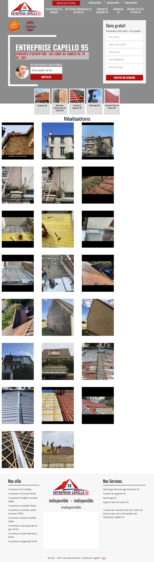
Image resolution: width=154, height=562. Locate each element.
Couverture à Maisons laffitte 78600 (22, 519)
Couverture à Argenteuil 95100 (22, 541)
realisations (66, 3)
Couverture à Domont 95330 (22, 493)
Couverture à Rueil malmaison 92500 (22, 535)
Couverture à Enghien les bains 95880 (23, 499)
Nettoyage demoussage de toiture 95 (79, 10)
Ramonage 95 (118, 10)
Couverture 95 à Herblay (54, 10)
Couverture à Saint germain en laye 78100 (22, 527)
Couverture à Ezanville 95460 (22, 505)
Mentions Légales (91, 558)
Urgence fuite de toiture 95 (135, 10)
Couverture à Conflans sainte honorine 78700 (22, 512)
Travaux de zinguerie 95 (102, 10)
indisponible (95, 2)
